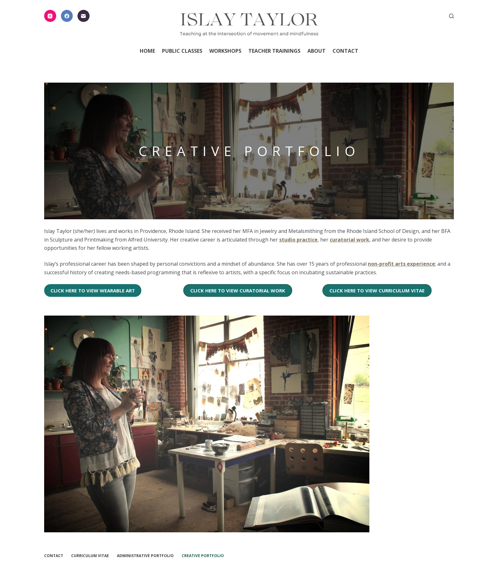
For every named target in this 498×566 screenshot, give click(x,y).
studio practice (298, 239)
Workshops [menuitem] (225, 50)
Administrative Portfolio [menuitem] (145, 555)
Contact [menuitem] (345, 50)
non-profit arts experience (401, 263)
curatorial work (349, 239)
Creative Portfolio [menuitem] (203, 555)
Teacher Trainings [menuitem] (274, 50)
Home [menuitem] (147, 50)
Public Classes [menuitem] (182, 50)
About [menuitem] (316, 50)
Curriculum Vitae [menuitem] (90, 555)
